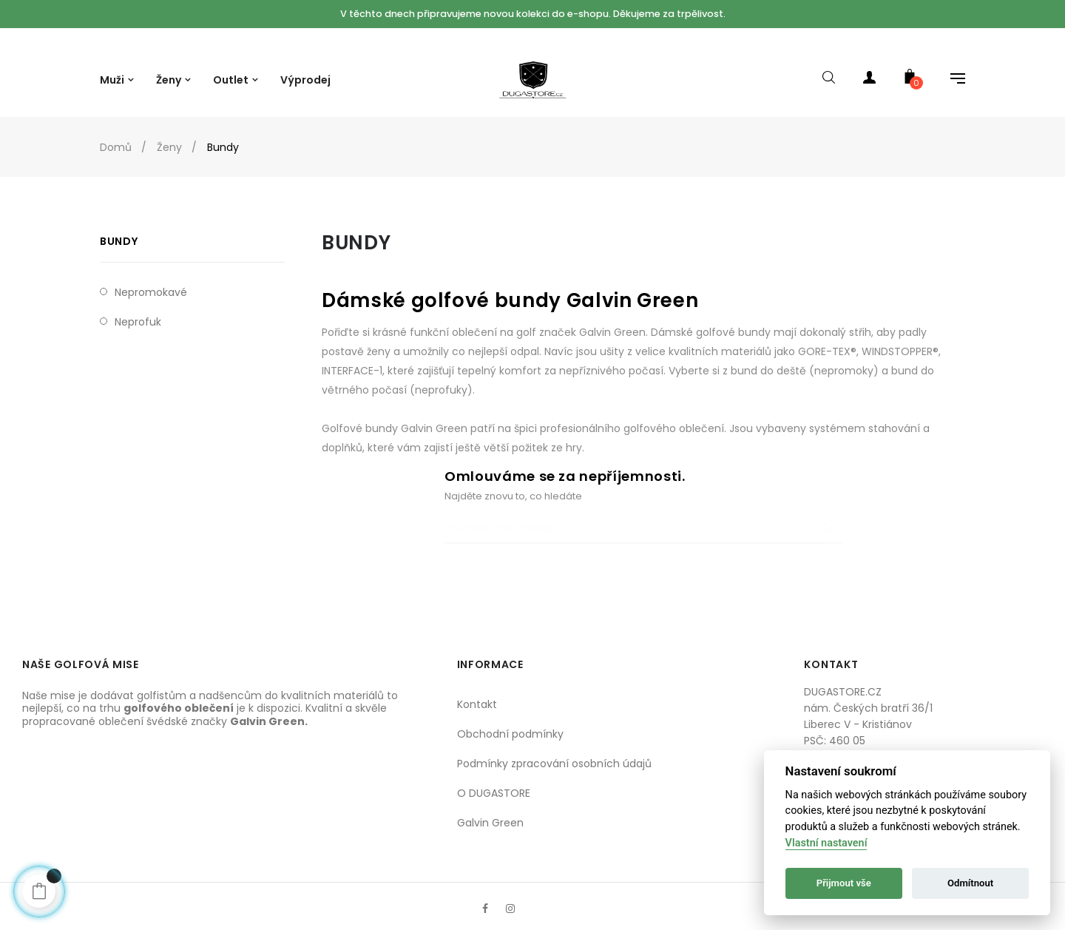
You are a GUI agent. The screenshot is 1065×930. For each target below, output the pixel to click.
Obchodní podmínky (510, 717)
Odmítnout (970, 883)
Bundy (119, 225)
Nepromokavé (151, 276)
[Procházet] (643, 513)
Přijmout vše (843, 883)
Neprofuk (138, 306)
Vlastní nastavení (826, 843)
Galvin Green (490, 806)
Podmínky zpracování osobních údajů (554, 747)
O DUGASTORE (493, 776)
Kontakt (477, 688)
